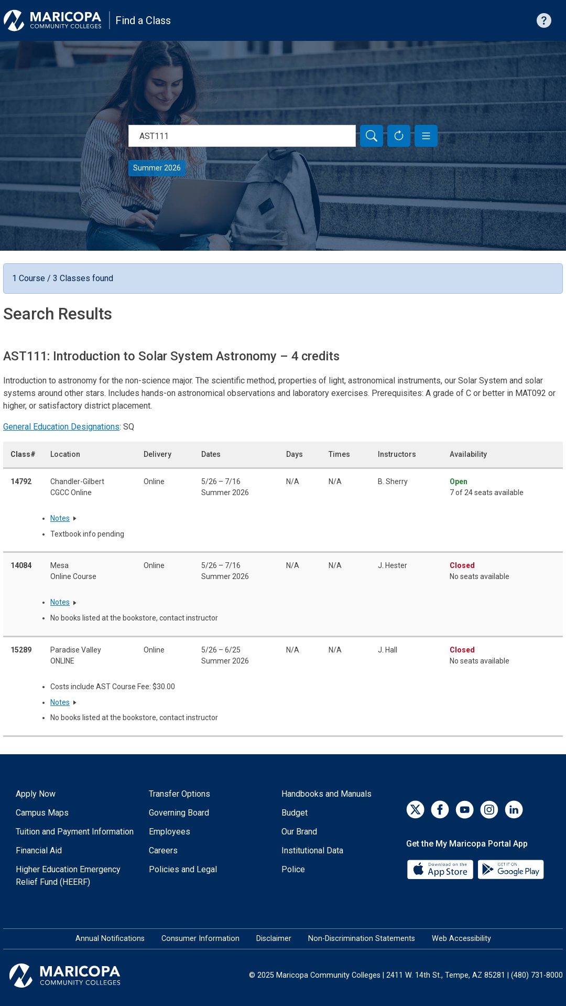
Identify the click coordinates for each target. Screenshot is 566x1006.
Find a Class (143, 20)
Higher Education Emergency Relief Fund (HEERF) (68, 875)
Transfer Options (179, 794)
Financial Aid (39, 850)
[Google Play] (510, 869)
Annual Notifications (110, 938)
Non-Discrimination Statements (361, 938)
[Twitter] (415, 809)
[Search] (371, 136)
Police (293, 869)
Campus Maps (42, 813)
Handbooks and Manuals (326, 794)
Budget (294, 813)
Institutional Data (312, 850)
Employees (169, 832)
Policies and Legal (183, 869)
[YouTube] (464, 809)
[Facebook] (440, 809)
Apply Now (36, 794)
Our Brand (299, 832)
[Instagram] (489, 809)
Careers (163, 850)
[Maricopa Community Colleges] (78, 975)
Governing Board (179, 813)
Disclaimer (273, 938)
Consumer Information (200, 938)
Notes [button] (60, 518)
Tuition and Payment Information (75, 832)
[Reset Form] (398, 136)
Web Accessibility (461, 938)
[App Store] (441, 869)
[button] (426, 136)
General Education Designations (61, 427)
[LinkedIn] (514, 809)
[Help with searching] (544, 20)
